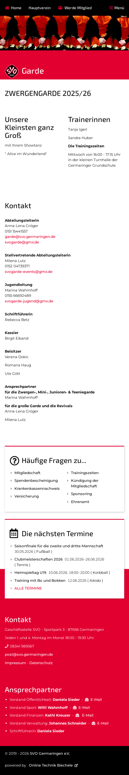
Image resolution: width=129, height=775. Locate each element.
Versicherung (26, 496)
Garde (33, 70)
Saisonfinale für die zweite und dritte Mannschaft (58, 546)
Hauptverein (40, 7)
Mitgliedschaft (27, 472)
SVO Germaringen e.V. (50, 753)
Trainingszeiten (85, 472)
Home (16, 7)
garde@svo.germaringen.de (30, 236)
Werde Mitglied (78, 7)
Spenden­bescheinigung (36, 480)
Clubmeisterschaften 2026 (38, 559)
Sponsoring (81, 493)
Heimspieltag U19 (30, 572)
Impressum (15, 663)
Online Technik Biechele (51, 765)
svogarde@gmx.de (22, 242)
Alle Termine (28, 588)
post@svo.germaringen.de (29, 654)
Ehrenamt (80, 501)
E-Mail (96, 699)
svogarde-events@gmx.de (28, 271)
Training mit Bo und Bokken (39, 580)
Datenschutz (41, 663)
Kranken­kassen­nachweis (37, 488)
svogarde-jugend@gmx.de (29, 301)
